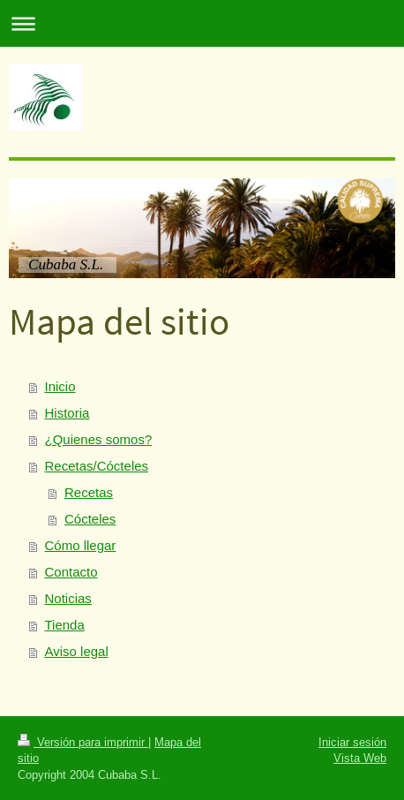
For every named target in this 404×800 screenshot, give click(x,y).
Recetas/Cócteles (97, 465)
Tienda (65, 624)
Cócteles (90, 518)
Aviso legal (76, 651)
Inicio (60, 386)
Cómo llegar (80, 545)
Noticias (68, 598)
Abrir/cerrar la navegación (202, 23)
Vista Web (359, 758)
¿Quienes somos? (99, 439)
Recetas (88, 492)
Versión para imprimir (83, 742)
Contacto (71, 571)
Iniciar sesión (352, 742)
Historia (67, 412)
